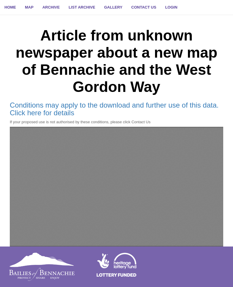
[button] (171, 7)
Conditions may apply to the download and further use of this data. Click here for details (114, 109)
